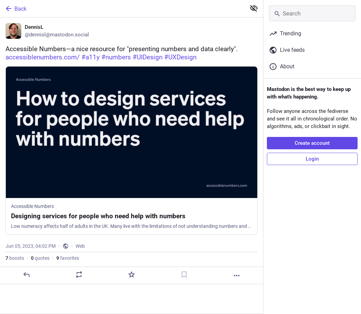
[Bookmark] (184, 274)
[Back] (122, 8)
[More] (237, 275)
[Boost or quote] (79, 274)
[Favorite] (131, 274)
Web (80, 246)
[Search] (312, 13)
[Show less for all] (254, 8)
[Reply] (26, 274)
